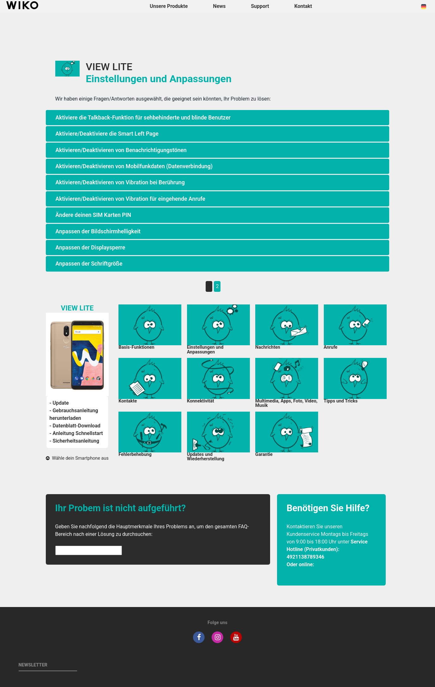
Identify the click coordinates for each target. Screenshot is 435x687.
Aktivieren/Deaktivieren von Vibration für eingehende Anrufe (130, 199)
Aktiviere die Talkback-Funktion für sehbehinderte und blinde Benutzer (143, 117)
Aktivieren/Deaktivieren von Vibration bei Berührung (120, 182)
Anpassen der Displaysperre (90, 247)
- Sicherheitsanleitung (75, 441)
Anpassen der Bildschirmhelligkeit (98, 231)
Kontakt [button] (303, 6)
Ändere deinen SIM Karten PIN (93, 215)
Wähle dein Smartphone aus (77, 458)
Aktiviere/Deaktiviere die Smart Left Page (107, 134)
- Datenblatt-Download (75, 426)
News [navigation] (219, 6)
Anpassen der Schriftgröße (89, 264)
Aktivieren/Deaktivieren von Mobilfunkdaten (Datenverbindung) (134, 166)
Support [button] (260, 6)
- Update (59, 403)
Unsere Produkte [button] (169, 6)
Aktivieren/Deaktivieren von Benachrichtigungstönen (121, 150)
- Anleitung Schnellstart (76, 433)
